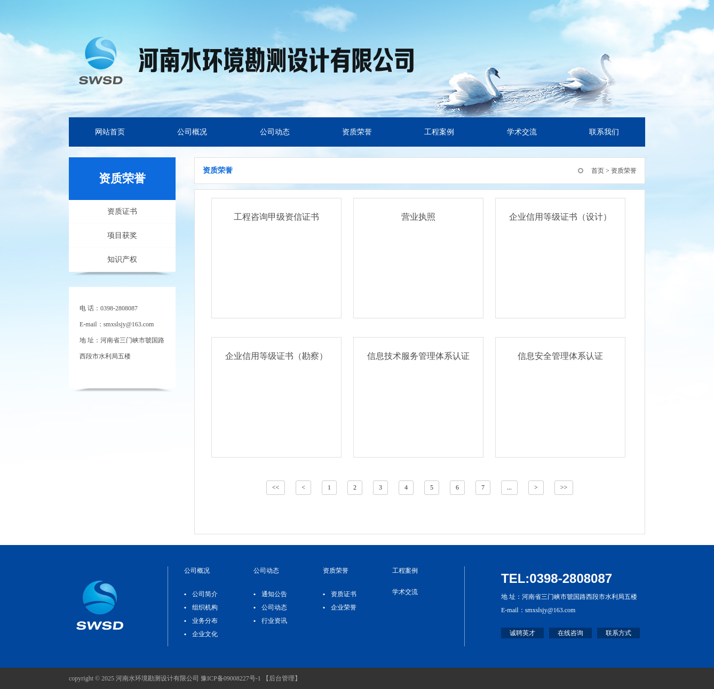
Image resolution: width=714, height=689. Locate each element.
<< (276, 487)
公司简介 (205, 594)
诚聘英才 (522, 633)
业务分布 (205, 620)
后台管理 (282, 678)
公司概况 (192, 132)
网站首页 (110, 132)
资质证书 (122, 211)
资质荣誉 (357, 132)
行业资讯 (274, 620)
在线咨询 (570, 633)
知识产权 (122, 259)
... (509, 487)
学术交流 (522, 132)
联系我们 (604, 132)
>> (564, 487)
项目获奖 (122, 235)
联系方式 (618, 633)
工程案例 (439, 132)
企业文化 (205, 634)
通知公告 (274, 594)
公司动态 (275, 132)
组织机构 (205, 607)
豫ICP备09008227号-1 (231, 678)
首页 (597, 170)
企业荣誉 (343, 607)
